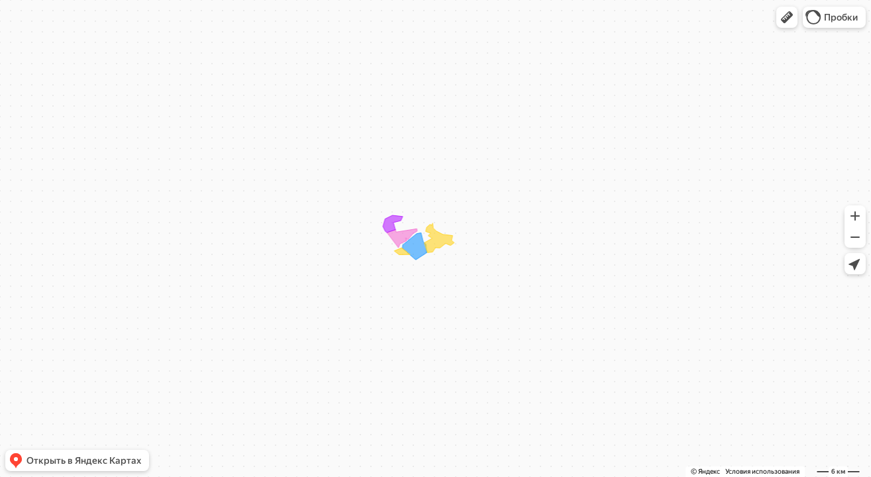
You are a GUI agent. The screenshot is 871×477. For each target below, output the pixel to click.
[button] (786, 17)
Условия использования (762, 471)
